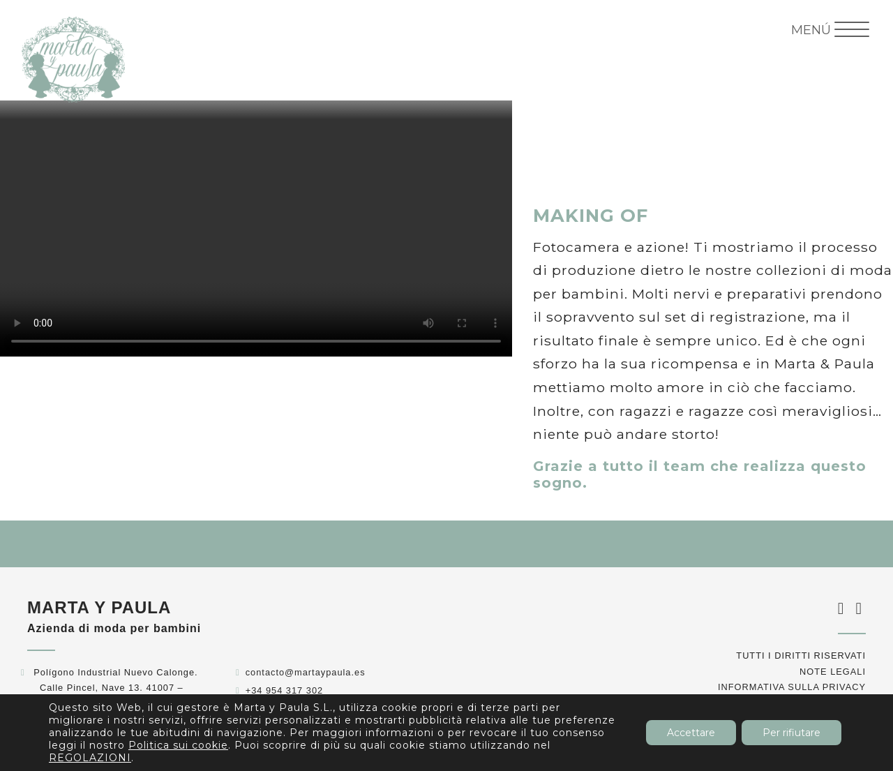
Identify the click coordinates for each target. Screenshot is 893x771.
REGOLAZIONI (90, 757)
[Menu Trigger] (830, 29)
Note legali (833, 671)
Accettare (691, 732)
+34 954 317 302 (284, 690)
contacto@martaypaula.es (306, 672)
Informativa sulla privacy (792, 687)
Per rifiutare (791, 732)
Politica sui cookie (178, 745)
